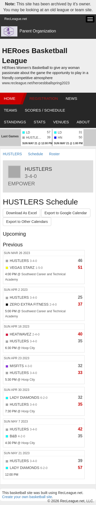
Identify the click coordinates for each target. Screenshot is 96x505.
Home (9, 98)
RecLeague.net (15, 19)
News (71, 98)
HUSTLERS (12, 154)
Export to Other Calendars (27, 222)
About (83, 122)
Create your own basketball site (27, 497)
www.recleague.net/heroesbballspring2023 (36, 83)
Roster (54, 154)
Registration (43, 98)
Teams (10, 110)
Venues (61, 122)
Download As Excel (21, 213)
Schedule (35, 154)
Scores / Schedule (45, 110)
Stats (39, 122)
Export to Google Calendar (66, 213)
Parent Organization (37, 31)
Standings (15, 122)
